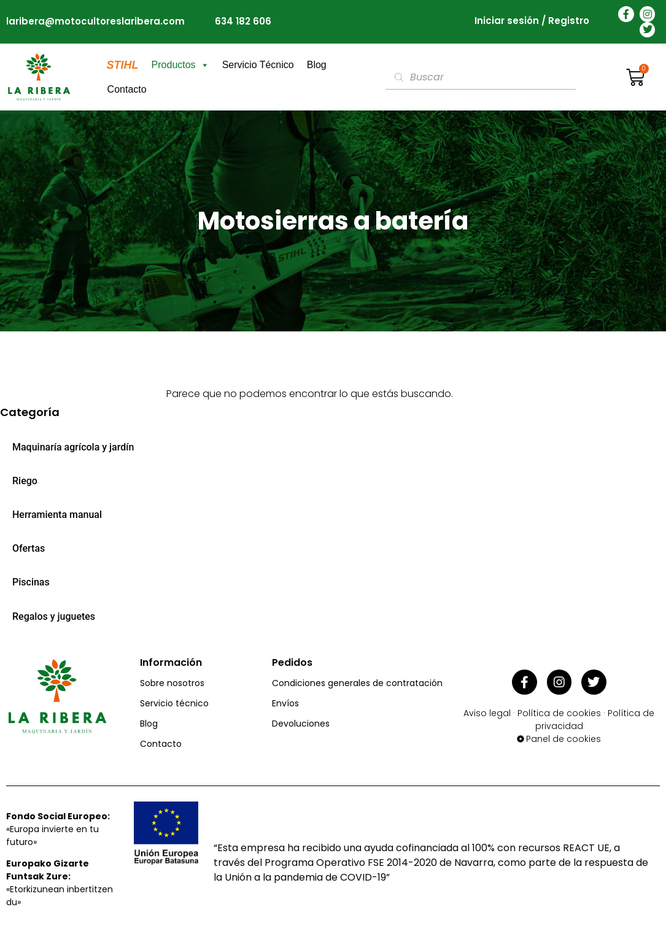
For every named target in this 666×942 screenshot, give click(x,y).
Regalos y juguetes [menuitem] (53, 616)
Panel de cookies (563, 736)
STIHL (123, 65)
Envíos (285, 703)
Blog (317, 65)
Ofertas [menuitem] (28, 548)
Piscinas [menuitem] (31, 582)
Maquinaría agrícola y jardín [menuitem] (73, 447)
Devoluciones (301, 723)
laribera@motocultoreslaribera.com (95, 21)
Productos (180, 65)
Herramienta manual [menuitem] (57, 514)
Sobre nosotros (172, 683)
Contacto (127, 89)
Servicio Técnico (258, 65)
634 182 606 (243, 21)
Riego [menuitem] (24, 481)
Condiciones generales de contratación (357, 683)
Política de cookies (559, 711)
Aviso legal (487, 711)
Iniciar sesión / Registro (531, 21)
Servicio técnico (174, 703)
